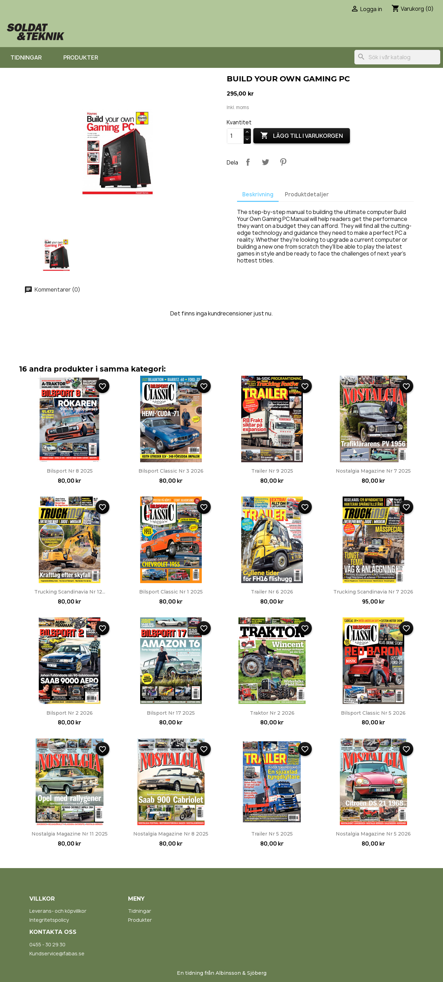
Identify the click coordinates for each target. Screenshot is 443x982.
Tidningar (26, 57)
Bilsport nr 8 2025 (70, 471)
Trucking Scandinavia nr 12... (69, 592)
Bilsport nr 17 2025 (171, 713)
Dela (248, 162)
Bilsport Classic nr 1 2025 (171, 592)
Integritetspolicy (49, 920)
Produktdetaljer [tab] (307, 194)
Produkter (80, 57)
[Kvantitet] (235, 136)
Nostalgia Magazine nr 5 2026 (373, 834)
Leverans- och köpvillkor (58, 911)
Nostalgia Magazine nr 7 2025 (373, 471)
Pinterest (283, 162)
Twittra (265, 162)
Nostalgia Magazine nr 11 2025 (69, 834)
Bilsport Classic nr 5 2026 (373, 713)
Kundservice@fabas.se (56, 953)
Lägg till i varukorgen (301, 135)
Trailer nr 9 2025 (272, 471)
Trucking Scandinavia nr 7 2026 (373, 592)
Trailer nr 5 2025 (272, 834)
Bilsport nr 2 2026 (69, 713)
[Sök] (397, 57)
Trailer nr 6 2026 (272, 592)
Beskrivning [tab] (257, 194)
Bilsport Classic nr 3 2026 (171, 471)
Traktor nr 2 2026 (272, 713)
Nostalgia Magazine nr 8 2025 (170, 834)
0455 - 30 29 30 (47, 944)
